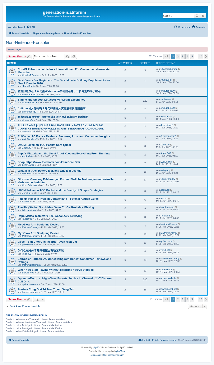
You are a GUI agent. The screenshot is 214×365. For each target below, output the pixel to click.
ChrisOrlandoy (29, 185)
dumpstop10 (28, 131)
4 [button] (187, 56)
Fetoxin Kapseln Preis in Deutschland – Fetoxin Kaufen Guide (58, 198)
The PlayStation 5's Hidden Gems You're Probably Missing (56, 207)
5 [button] (192, 56)
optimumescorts (30, 284)
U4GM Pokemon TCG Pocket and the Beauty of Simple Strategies (60, 190)
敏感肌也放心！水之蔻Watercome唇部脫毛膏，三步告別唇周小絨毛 (59, 91)
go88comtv (27, 244)
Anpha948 (27, 156)
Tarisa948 (27, 218)
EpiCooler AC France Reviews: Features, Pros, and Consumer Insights (64, 136)
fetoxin (25, 201)
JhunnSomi (28, 86)
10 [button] (200, 56)
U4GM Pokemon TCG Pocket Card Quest (44, 144)
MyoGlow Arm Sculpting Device (38, 224)
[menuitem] (31, 27)
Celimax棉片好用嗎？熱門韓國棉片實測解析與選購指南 (51, 108)
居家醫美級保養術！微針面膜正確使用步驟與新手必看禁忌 (53, 117)
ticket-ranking (29, 210)
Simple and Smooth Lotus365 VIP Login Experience (51, 99)
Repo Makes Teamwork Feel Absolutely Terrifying (50, 215)
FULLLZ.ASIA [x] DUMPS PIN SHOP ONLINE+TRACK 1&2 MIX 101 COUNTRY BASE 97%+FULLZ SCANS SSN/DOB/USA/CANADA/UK (61, 127)
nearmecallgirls (168, 278)
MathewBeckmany (31, 265)
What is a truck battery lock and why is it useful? (50, 170)
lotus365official (29, 102)
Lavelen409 (28, 272)
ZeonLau (26, 147)
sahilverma (166, 99)
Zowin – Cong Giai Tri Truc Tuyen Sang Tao (46, 289)
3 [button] (182, 56)
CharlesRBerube (30, 75)
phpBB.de (120, 351)
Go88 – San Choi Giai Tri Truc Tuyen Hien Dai (47, 241)
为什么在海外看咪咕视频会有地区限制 (41, 250)
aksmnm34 (27, 120)
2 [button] (178, 56)
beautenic (27, 173)
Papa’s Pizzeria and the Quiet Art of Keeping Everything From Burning (64, 153)
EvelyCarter (28, 165)
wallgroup (165, 170)
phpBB (96, 347)
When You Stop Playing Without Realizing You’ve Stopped (56, 269)
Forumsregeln (15, 49)
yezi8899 (26, 253)
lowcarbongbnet (30, 292)
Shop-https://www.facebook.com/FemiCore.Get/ (49, 162)
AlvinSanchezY (30, 139)
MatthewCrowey (30, 227)
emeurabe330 (29, 94)
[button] (166, 56)
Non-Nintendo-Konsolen (28, 42)
